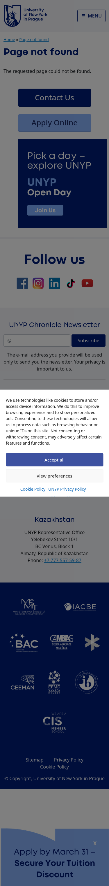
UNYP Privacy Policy (67, 489)
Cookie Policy (32, 489)
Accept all (54, 460)
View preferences (54, 476)
